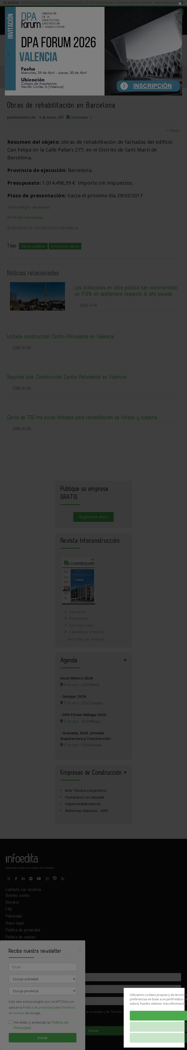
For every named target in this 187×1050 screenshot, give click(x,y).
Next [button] (178, 53)
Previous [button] (8, 53)
